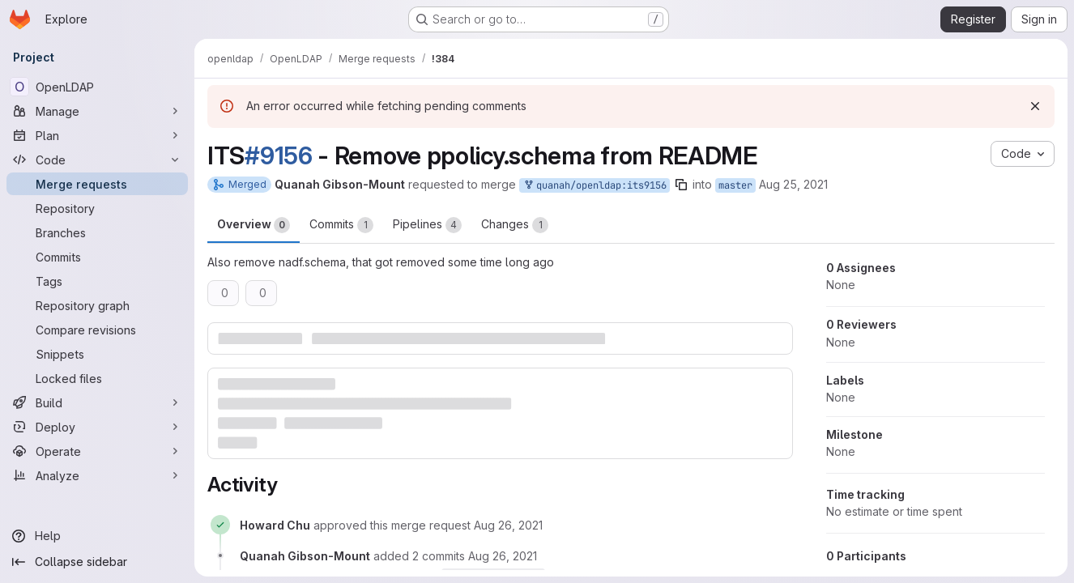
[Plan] (97, 135)
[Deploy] (97, 426)
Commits (341, 225)
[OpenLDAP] (97, 86)
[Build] (97, 402)
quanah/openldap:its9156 (594, 186)
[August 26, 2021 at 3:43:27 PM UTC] (502, 556)
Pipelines (427, 225)
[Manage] (97, 111)
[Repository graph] (97, 305)
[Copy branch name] (681, 184)
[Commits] (97, 256)
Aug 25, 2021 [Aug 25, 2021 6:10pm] (793, 184)
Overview (253, 225)
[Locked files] (97, 378)
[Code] (97, 159)
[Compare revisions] (97, 329)
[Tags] (97, 281)
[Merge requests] (97, 183)
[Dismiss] (1035, 106)
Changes (514, 225)
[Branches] (97, 232)
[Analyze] (97, 475)
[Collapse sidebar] (97, 562)
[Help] (97, 536)
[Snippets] (97, 354)
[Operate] (97, 451)
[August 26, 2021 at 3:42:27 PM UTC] (508, 525)
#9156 (279, 155)
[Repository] (97, 208)
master (735, 185)
